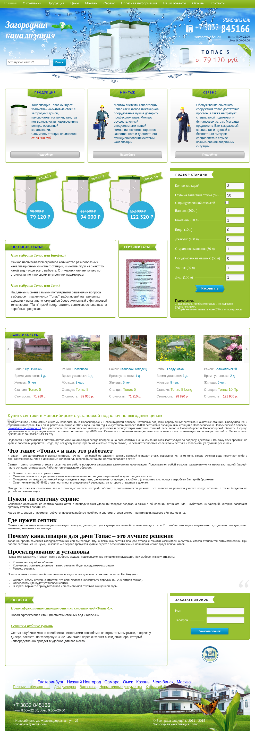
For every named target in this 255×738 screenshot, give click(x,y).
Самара (111, 682)
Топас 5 (34, 389)
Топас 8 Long (181, 389)
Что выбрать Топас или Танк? (35, 285)
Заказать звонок (207, 37)
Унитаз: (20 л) (185, 268)
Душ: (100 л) (184, 277)
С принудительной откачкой (195, 203)
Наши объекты (174, 3)
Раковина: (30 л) (187, 220)
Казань (142, 682)
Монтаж (91, 3)
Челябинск (163, 682)
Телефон (181, 620)
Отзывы (198, 3)
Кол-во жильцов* (187, 186)
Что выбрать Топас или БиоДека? (38, 255)
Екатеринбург (51, 682)
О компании (32, 3)
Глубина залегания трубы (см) (196, 195)
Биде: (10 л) (183, 230)
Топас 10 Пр (228, 389)
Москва (184, 682)
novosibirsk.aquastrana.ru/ (24, 428)
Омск (128, 682)
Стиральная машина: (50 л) (195, 249)
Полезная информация (139, 3)
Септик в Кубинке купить (32, 626)
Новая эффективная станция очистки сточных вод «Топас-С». (62, 608)
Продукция (55, 3)
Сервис (109, 3)
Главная (10, 3)
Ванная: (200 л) (186, 211)
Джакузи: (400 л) (187, 239)
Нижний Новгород (84, 682)
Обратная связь (236, 19)
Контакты (218, 3)
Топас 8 (82, 389)
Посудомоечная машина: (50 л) (197, 258)
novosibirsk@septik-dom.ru (31, 724)
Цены (74, 3)
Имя (178, 611)
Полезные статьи (27, 247)
